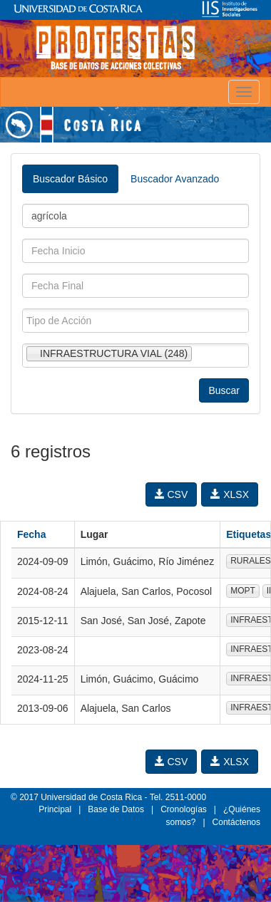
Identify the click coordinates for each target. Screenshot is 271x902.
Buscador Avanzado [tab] (175, 179)
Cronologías (183, 809)
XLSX (229, 494)
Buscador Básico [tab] (70, 179)
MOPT (242, 591)
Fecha (31, 534)
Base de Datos (116, 809)
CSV (171, 494)
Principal (55, 809)
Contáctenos (236, 822)
